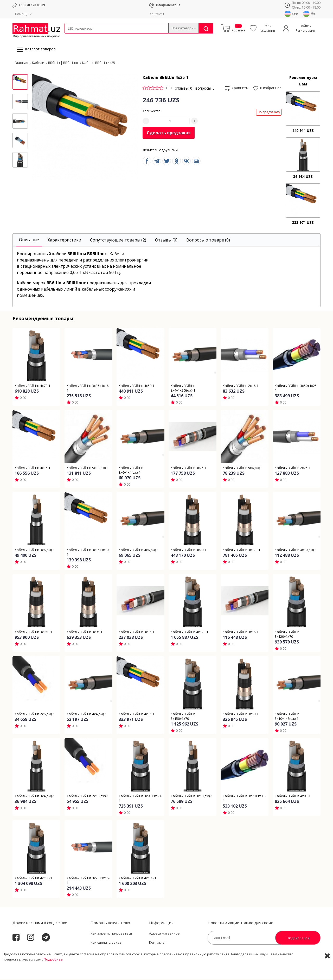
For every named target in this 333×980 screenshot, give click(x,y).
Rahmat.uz (22, 952)
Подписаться (298, 939)
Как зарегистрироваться (111, 934)
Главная (21, 64)
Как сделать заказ (106, 944)
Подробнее (53, 974)
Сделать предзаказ (168, 134)
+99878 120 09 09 (32, 5)
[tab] (29, 241)
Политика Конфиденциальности (176, 953)
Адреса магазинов (164, 934)
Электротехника (105, 37)
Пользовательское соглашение (117, 953)
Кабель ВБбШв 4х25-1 (100, 64)
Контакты (157, 14)
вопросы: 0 (205, 89)
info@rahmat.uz (168, 5)
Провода (84, 37)
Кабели (70, 37)
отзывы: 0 (183, 89)
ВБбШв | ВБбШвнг (63, 64)
